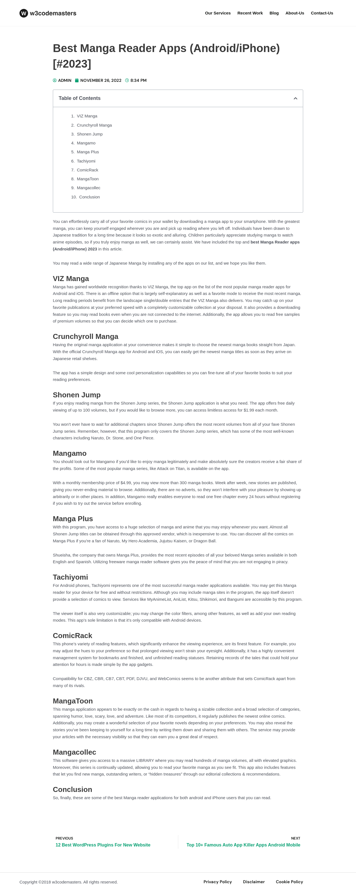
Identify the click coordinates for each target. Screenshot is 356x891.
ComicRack (87, 170)
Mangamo (86, 143)
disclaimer (254, 882)
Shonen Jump (90, 134)
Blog (274, 13)
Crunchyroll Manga (94, 125)
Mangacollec (88, 187)
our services (218, 13)
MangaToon (88, 178)
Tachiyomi (86, 161)
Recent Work (250, 13)
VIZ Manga (87, 116)
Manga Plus (88, 151)
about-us (294, 13)
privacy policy (218, 882)
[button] (295, 98)
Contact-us (322, 13)
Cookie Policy (289, 882)
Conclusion (89, 197)
